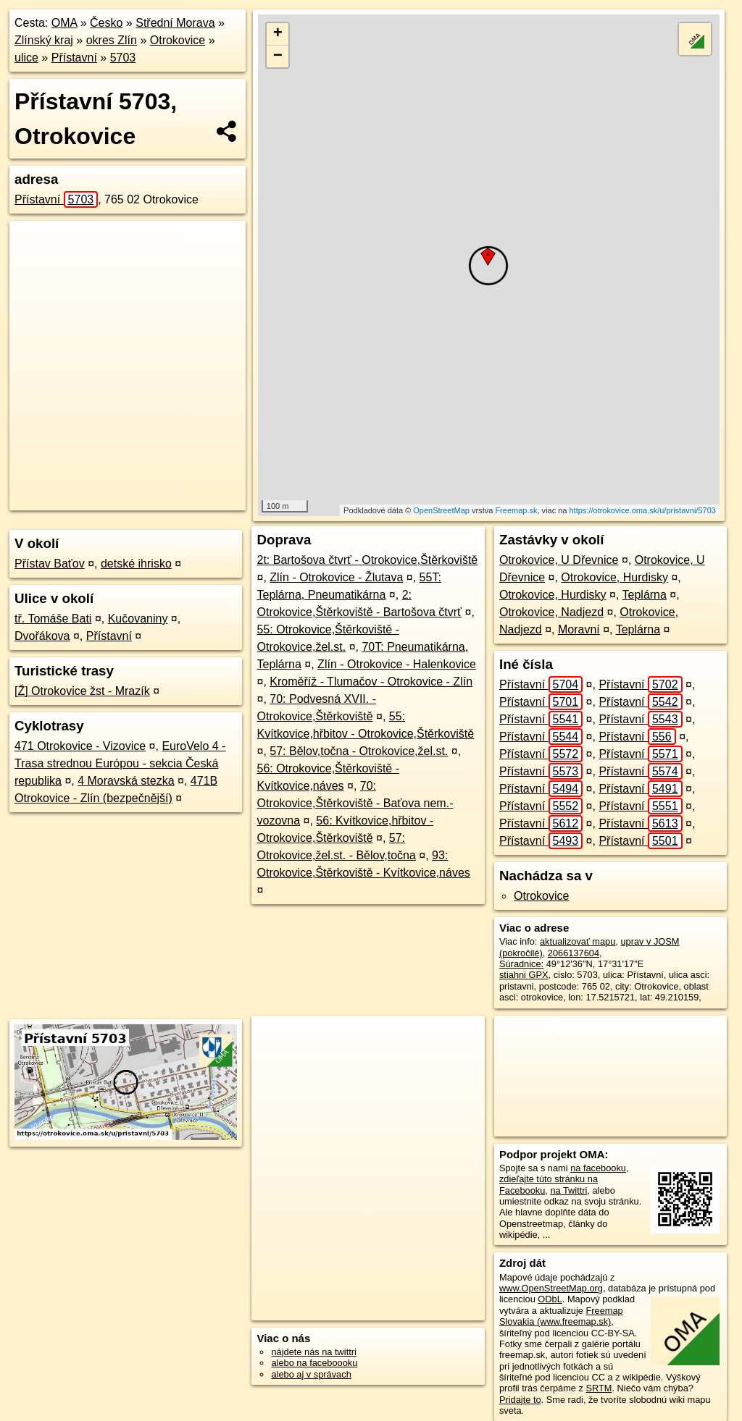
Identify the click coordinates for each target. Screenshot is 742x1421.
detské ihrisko (136, 563)
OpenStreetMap (441, 510)
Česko (106, 23)
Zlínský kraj (43, 40)
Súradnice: (521, 963)
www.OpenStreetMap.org (551, 1288)
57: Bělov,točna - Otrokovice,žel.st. (359, 751)
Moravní (579, 629)
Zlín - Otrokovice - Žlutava (336, 577)
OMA (64, 23)
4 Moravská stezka (126, 781)
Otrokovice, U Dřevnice (559, 560)
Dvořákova (42, 636)
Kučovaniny (138, 618)
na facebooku (598, 1168)
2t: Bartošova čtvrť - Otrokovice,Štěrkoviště (367, 560)
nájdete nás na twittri (313, 1351)
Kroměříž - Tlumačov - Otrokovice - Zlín (371, 681)
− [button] (278, 56)
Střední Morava (175, 23)
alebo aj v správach (311, 1374)
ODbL (550, 1299)
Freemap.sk (516, 510)
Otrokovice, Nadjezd (551, 612)
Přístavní (74, 57)
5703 (123, 57)
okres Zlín (111, 40)
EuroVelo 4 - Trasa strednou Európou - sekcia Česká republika (119, 763)
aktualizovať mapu (577, 941)
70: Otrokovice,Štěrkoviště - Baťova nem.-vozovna (355, 803)
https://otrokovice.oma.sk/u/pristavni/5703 (643, 510)
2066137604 (573, 953)
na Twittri (568, 1190)
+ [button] (278, 34)
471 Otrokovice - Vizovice (80, 746)
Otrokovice (177, 40)
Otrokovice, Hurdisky (614, 577)
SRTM (598, 1388)
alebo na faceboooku (314, 1362)
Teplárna (644, 595)
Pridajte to (520, 1399)
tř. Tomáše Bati (52, 618)
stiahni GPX (524, 974)
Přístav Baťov (49, 563)
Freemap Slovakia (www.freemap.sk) (561, 1316)
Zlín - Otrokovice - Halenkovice (396, 664)
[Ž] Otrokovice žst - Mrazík (82, 691)
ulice (26, 57)
